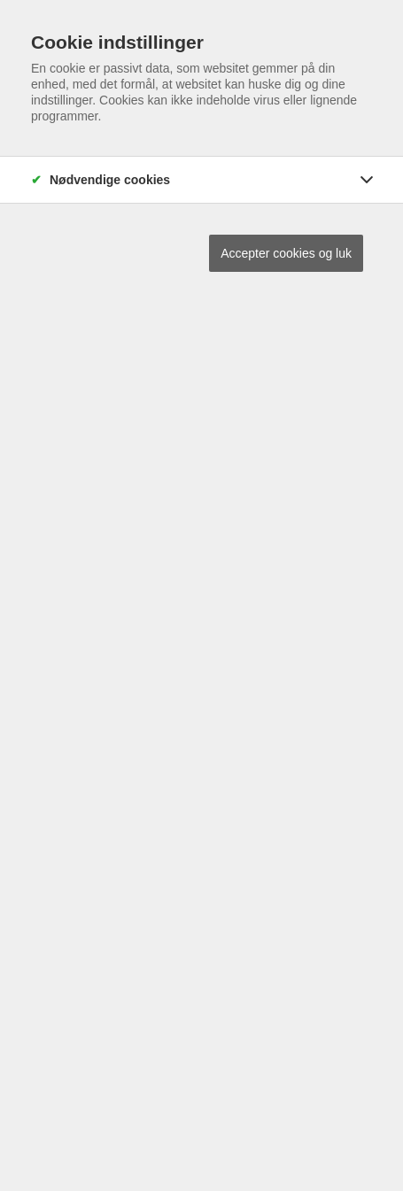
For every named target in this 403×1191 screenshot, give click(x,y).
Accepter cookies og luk (286, 253)
